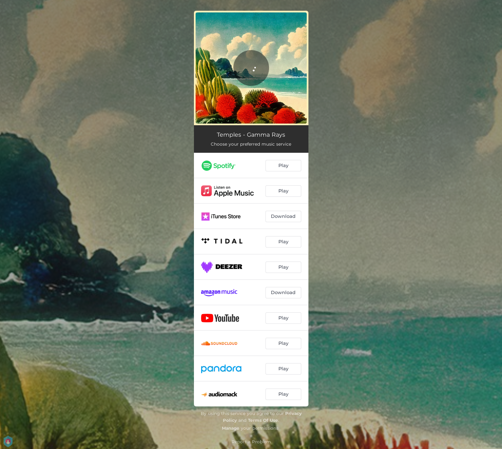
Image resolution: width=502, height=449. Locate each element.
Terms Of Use (263, 420)
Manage (230, 428)
